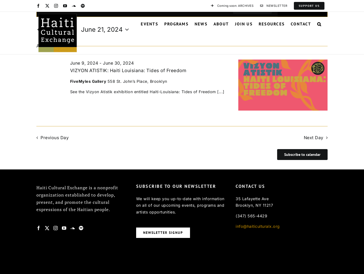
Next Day (313, 137)
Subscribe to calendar (302, 154)
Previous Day (55, 137)
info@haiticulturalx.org (258, 226)
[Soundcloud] (72, 228)
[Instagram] (55, 228)
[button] (319, 24)
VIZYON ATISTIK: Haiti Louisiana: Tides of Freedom (128, 70)
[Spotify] (81, 228)
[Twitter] (47, 228)
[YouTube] (64, 228)
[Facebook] (38, 228)
